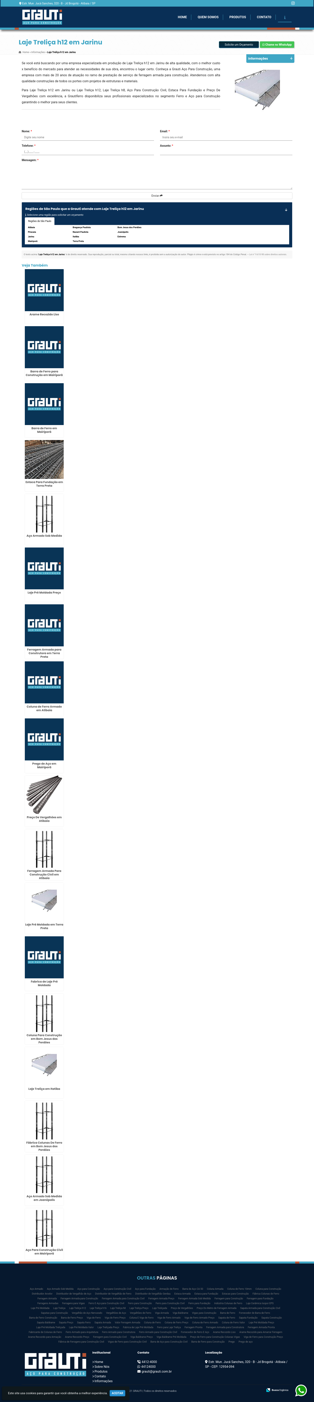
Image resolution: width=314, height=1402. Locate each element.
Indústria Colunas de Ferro (228, 1303)
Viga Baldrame (180, 1313)
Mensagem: (30, 160)
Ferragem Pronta (193, 1327)
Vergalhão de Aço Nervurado (87, 1313)
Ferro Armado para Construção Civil (158, 1332)
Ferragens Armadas (47, 1303)
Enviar (157, 195)
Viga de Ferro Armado (169, 1317)
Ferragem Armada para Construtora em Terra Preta (44, 653)
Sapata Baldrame (46, 1322)
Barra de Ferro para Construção (208, 1341)
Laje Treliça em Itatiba (44, 1089)
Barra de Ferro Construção (43, 1317)
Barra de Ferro (227, 1313)
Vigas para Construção (204, 1313)
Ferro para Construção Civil (170, 1303)
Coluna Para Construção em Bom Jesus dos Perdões (44, 1038)
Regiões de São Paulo (39, 221)
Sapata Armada (103, 1322)
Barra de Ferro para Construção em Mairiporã (44, 373)
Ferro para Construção (140, 1303)
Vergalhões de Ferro (140, 1313)
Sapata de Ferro (226, 1317)
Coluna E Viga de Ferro (141, 1317)
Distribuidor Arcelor (42, 1293)
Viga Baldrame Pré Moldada (171, 1337)
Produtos (237, 17)
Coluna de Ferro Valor (233, 1322)
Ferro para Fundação (199, 1303)
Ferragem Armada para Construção (79, 1298)
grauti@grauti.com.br (157, 1371)
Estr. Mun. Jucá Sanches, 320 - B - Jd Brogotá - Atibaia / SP (59, 3)
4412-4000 (149, 1362)
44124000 (148, 1367)
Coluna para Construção (268, 1289)
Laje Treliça (59, 1308)
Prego (231, 1341)
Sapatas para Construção (54, 1313)
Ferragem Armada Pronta (261, 1327)
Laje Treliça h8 (118, 1308)
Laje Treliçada (159, 1308)
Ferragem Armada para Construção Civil (123, 1298)
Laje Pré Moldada (40, 1308)
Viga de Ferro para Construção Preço (263, 1337)
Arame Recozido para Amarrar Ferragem (260, 1332)
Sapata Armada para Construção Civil (260, 1308)
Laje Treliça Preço (139, 1308)
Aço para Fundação (145, 1289)
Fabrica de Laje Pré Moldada (44, 983)
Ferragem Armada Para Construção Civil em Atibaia (44, 874)
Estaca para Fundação (206, 1293)
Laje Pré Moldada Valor (81, 1327)
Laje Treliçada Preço (108, 1327)
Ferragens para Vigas (73, 1303)
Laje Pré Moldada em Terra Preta (44, 926)
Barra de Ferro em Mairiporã (44, 430)
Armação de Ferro (168, 1289)
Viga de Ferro (94, 1317)
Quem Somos (208, 17)
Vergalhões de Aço (116, 1313)
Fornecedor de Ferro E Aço (195, 1332)
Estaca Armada (182, 1293)
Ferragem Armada (47, 1298)
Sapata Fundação (248, 1317)
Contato (264, 17)
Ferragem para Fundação (260, 1298)
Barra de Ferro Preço (72, 1317)
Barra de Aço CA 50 (192, 1289)
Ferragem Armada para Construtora (225, 1327)
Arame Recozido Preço (77, 1337)
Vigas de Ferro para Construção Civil (127, 1341)
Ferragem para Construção (228, 1298)
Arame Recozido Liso (44, 314)
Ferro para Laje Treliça (169, 1327)
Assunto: (166, 145)
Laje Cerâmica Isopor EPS (260, 1303)
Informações (104, 1381)
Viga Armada (162, 1313)
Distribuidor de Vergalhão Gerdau (152, 1293)
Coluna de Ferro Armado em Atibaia (44, 708)
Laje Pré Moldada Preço (44, 593)
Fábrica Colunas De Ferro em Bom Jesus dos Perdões (44, 1146)
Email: (165, 131)
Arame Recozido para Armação (44, 1337)
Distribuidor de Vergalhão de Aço (73, 1293)
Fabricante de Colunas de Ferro (45, 1332)
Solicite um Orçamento (239, 44)
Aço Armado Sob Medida (44, 536)
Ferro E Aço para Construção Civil (106, 1303)
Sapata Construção (271, 1317)
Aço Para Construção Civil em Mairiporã (44, 1252)
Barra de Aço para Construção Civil (168, 1341)
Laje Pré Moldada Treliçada (50, 1327)
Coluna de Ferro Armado (205, 1322)
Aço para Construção (88, 1289)
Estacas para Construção (235, 1293)
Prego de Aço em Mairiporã (44, 765)
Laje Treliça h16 (98, 1308)
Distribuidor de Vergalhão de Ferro (113, 1293)
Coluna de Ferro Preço (176, 1322)
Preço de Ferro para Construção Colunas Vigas (215, 1337)
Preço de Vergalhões (182, 1308)
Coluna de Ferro (152, 1322)
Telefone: (28, 145)
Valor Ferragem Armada (127, 1322)
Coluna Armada (215, 1289)
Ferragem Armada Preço (161, 1298)
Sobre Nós (102, 1367)
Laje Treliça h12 (77, 1308)
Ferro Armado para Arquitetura (82, 1332)
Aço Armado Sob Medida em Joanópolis (44, 1198)
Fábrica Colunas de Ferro (266, 1293)
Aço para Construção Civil (117, 1289)
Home (182, 17)
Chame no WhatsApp (277, 44)
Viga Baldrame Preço (141, 1337)
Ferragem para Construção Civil (110, 1337)
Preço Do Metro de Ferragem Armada (216, 1308)
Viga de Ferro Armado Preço (199, 1317)
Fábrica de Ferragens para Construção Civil (81, 1341)
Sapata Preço (66, 1322)
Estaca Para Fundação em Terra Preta (44, 484)
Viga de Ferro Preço (115, 1317)
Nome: (27, 131)
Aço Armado (36, 1289)
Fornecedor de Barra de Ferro (254, 1313)
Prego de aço (246, 1341)
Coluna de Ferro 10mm (239, 1289)
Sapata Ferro (84, 1322)
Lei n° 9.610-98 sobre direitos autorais (267, 254)
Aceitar (117, 1393)
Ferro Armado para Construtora (118, 1332)
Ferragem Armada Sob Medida (194, 1298)
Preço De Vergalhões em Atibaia (44, 819)
